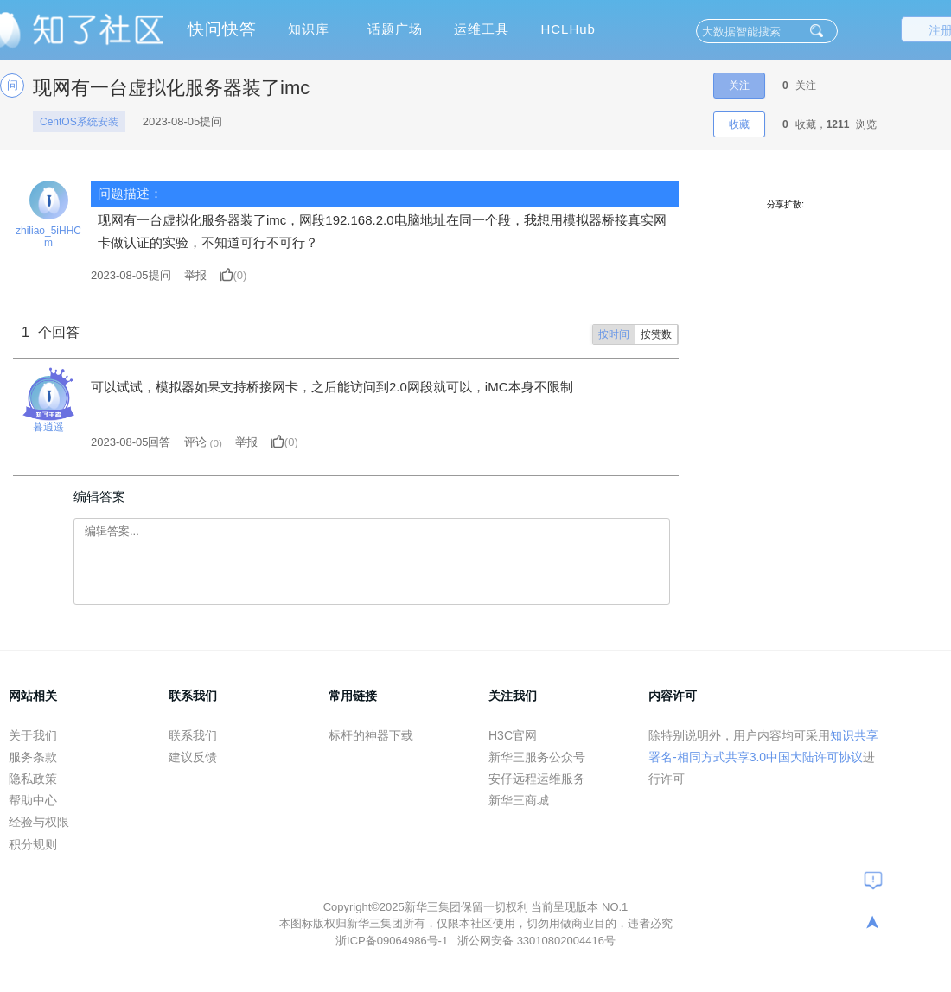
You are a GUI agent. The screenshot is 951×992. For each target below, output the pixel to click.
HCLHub (568, 29)
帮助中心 (33, 800)
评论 (195, 442)
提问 (131, 275)
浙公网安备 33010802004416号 (536, 940)
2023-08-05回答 (131, 442)
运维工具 (481, 29)
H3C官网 (512, 735)
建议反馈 (193, 757)
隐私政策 (33, 778)
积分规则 (33, 844)
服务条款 (33, 757)
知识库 (308, 29)
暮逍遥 (48, 427)
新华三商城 (518, 800)
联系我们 (193, 735)
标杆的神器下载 (371, 735)
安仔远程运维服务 (536, 778)
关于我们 (33, 735)
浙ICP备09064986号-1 (393, 940)
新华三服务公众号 (536, 757)
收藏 (739, 124)
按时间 (613, 334)
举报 (195, 275)
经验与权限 (39, 822)
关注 (739, 85)
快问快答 (222, 29)
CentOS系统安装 (79, 122)
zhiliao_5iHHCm (48, 237)
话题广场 (395, 29)
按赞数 (656, 334)
